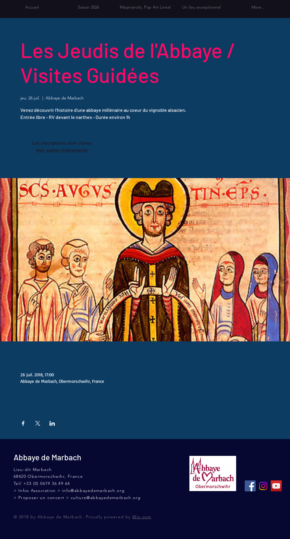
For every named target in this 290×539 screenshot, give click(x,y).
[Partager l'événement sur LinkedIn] (52, 423)
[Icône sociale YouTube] (276, 485)
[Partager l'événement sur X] (38, 423)
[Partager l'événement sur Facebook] (23, 423)
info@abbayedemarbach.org (93, 490)
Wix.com (141, 516)
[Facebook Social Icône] (250, 485)
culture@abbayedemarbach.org (106, 497)
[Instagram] (263, 485)
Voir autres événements (62, 150)
